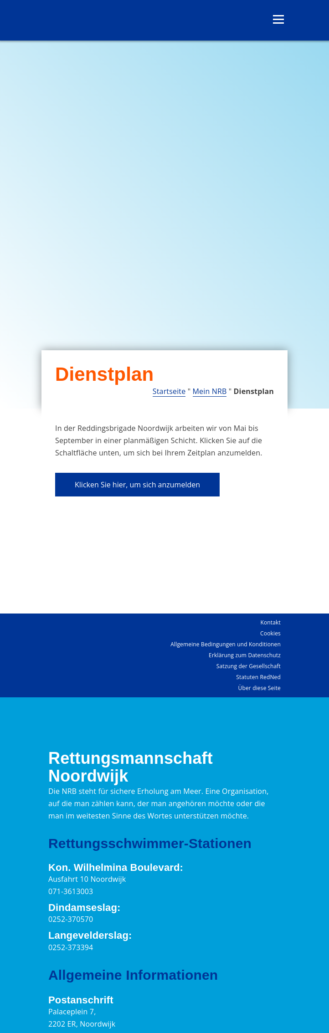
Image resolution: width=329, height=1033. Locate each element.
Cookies (270, 633)
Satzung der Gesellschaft (248, 666)
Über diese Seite (259, 688)
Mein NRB (210, 391)
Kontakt (270, 622)
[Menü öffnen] (278, 19)
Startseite (169, 391)
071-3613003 (70, 891)
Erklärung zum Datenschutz (245, 655)
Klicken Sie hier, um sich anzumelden (137, 485)
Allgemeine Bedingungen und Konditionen (225, 644)
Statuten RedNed (258, 677)
